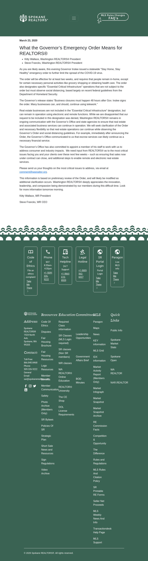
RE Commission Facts (100, 426)
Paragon (98, 321)
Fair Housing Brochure (46, 342)
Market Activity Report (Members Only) (98, 374)
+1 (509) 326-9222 (48, 276)
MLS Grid (98, 350)
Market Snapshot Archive (98, 412)
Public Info (116, 330)
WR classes (65, 363)
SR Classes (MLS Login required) (65, 339)
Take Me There (29, 286)
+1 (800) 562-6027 (82, 273)
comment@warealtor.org (33, 172)
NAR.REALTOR (119, 382)
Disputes (46, 331)
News (96, 334)
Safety (44, 395)
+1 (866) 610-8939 (65, 277)
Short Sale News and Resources (47, 450)
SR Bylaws (47, 419)
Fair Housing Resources (47, 356)
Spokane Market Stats (115, 343)
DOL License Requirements (66, 411)
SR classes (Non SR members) (65, 353)
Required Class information (65, 325)
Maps (96, 328)
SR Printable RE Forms (98, 491)
